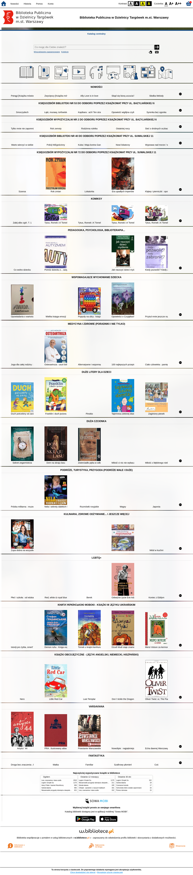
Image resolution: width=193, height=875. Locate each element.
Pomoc (39, 4)
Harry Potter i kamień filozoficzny (52, 785)
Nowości (15, 4)
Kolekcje (64, 52)
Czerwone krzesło (122, 785)
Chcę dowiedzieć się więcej (82, 872)
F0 (166, 3)
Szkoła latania (46, 788)
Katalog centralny (96, 34)
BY (148, 3)
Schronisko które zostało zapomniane (129, 788)
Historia (27, 4)
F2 (178, 3)
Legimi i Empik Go (47, 783)
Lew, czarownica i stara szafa (51, 780)
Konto (51, 4)
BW (137, 3)
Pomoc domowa (121, 790)
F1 (171, 3)
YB (142, 3)
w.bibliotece (81, 838)
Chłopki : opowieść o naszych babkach (92, 788)
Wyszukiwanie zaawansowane (47, 52)
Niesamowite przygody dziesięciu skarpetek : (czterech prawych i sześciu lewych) (68, 790)
